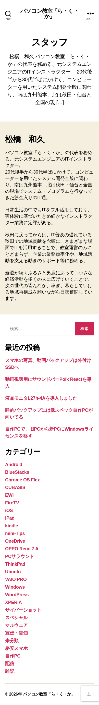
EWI (9, 495)
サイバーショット (23, 610)
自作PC (12, 656)
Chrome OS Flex (22, 479)
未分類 (12, 640)
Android (13, 464)
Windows (15, 587)
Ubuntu (13, 571)
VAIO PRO (16, 579)
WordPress (17, 594)
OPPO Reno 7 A (22, 548)
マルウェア (16, 625)
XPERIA (13, 602)
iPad (10, 518)
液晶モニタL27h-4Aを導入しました (41, 398)
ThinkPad (15, 564)
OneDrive (15, 541)
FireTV (12, 502)
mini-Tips (15, 533)
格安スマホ (16, 648)
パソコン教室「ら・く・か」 (49, 13)
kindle (11, 525)
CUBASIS (15, 487)
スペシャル (16, 617)
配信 (9, 663)
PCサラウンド (19, 556)
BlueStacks (17, 472)
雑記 (9, 671)
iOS (9, 510)
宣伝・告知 (16, 633)
